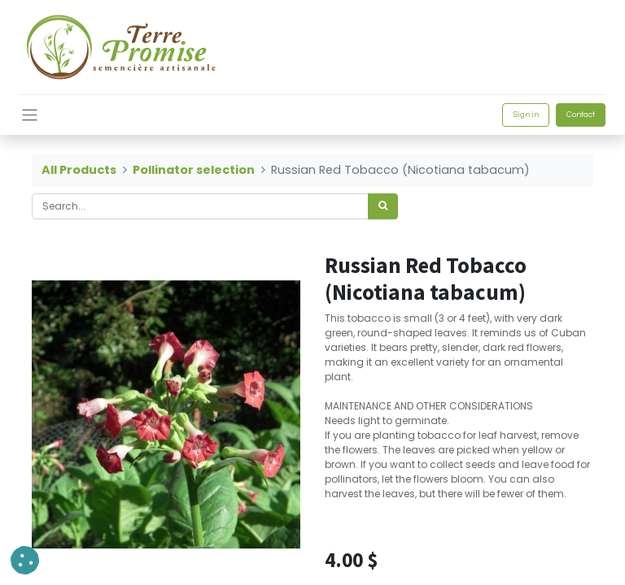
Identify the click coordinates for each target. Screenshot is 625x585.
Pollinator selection (194, 170)
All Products (79, 170)
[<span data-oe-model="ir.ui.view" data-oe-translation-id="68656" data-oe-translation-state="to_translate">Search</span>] (383, 206)
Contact (580, 114)
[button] (25, 560)
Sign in (526, 114)
